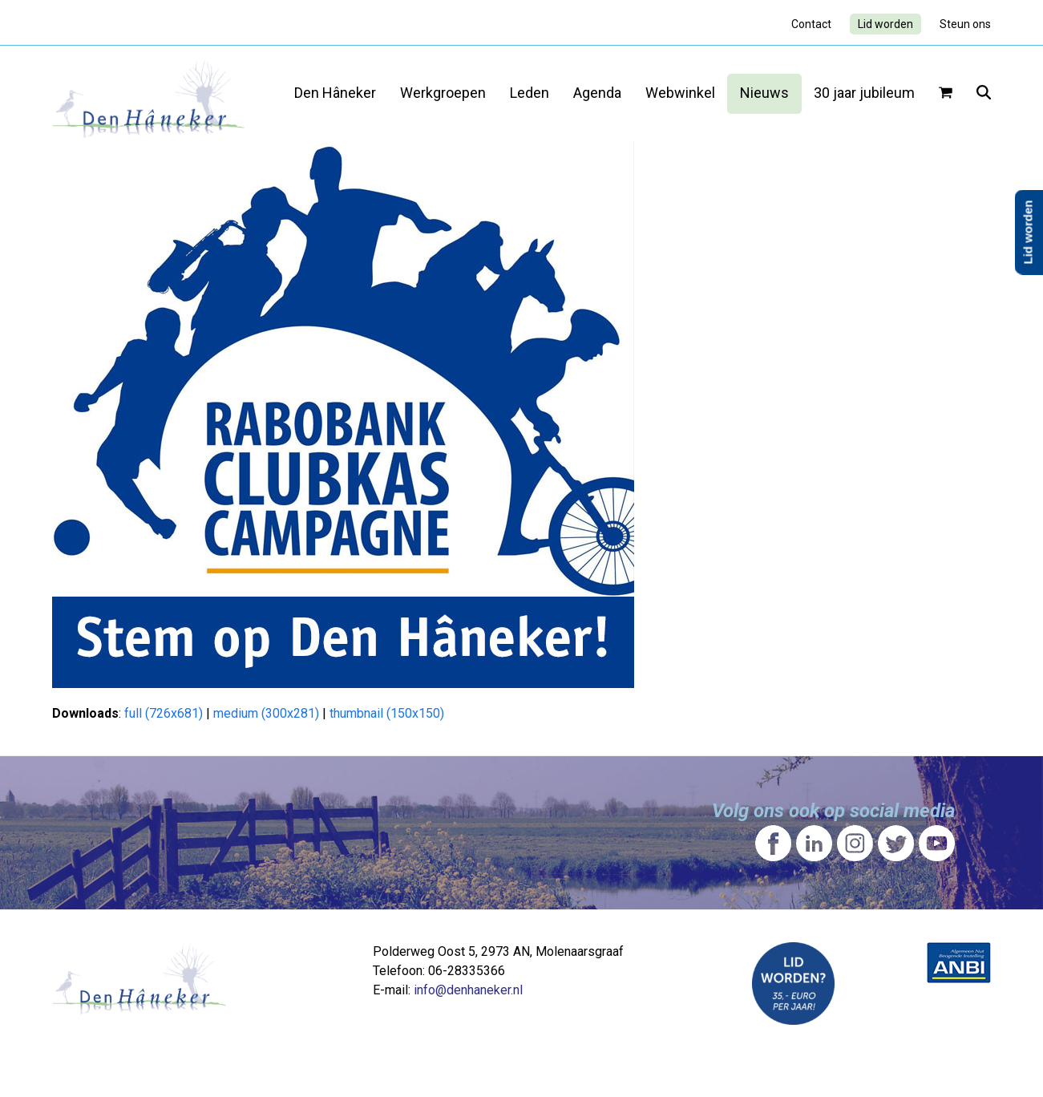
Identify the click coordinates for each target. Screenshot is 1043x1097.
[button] (945, 94)
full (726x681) (163, 713)
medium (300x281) (266, 713)
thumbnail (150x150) (386, 713)
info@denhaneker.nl (468, 990)
